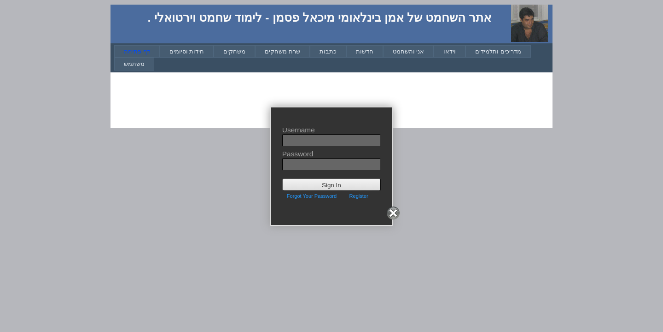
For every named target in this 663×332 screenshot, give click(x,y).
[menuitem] (137, 51)
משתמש (134, 63)
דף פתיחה (137, 51)
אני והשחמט (409, 51)
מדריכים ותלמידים (498, 51)
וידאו (449, 51)
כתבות (328, 51)
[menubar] (333, 58)
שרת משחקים (282, 51)
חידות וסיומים (186, 51)
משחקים (234, 51)
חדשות (364, 51)
